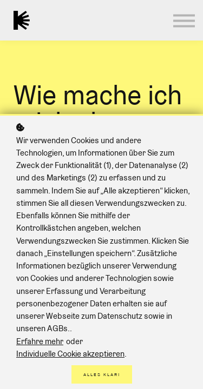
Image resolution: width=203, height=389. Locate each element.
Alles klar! (101, 374)
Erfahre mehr (39, 341)
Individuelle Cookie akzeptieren (70, 353)
